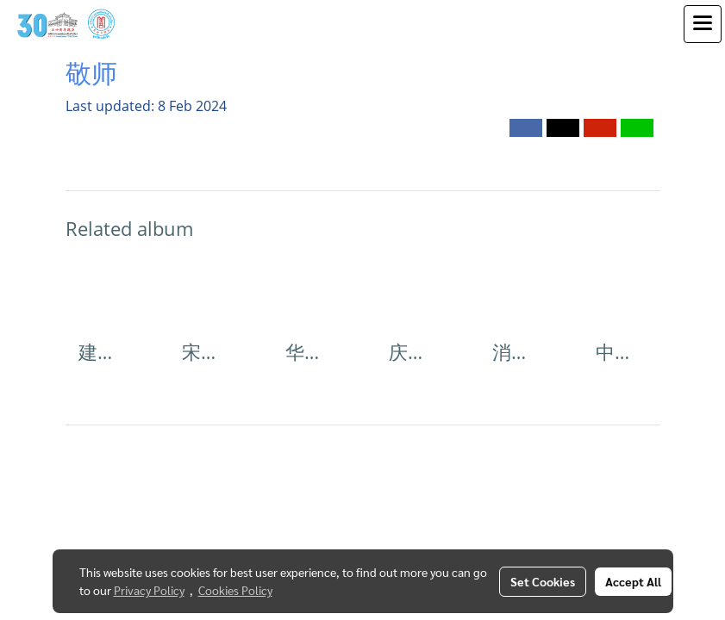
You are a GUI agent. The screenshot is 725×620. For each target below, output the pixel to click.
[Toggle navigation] (703, 24)
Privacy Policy (149, 590)
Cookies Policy (235, 590)
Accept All (633, 581)
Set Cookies (542, 581)
